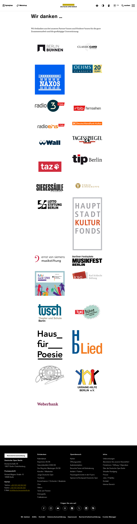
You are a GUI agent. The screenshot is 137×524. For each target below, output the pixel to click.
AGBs (34, 517)
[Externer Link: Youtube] (58, 508)
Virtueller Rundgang (110, 472)
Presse (105, 475)
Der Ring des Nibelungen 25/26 (48, 468)
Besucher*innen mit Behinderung (82, 468)
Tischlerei (40, 478)
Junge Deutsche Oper (45, 475)
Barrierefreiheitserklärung (89, 517)
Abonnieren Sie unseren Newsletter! (116, 462)
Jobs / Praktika (108, 478)
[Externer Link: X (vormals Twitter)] (79, 508)
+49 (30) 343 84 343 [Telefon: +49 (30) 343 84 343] (18, 485)
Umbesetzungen (109, 459)
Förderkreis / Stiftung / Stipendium (115, 465)
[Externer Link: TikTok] (72, 508)
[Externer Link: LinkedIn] (86, 508)
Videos (39, 488)
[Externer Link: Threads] (65, 508)
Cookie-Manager (109, 517)
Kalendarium (41, 459)
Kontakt (106, 481)
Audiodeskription (76, 465)
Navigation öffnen (133, 5)
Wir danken (25, 517)
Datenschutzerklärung (56, 517)
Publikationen (42, 497)
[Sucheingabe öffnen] (125, 5)
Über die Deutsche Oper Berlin (114, 468)
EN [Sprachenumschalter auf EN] (118, 5)
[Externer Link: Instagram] (51, 508)
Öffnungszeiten (75, 462)
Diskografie (41, 494)
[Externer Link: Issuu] (93, 508)
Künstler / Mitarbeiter (45, 472)
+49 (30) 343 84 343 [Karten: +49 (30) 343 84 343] (18, 488)
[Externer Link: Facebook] (44, 508)
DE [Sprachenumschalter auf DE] (115, 5)
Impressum (72, 517)
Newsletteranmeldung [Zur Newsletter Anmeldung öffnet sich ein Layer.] (16, 456)
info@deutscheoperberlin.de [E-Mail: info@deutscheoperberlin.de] (20, 490)
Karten (72, 459)
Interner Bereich (109, 484)
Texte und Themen (44, 491)
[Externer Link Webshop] (21, 5)
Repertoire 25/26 (43, 462)
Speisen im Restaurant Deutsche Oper (84, 478)
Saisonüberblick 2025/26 (46, 465)
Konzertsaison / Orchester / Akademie (51, 481)
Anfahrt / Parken (76, 472)
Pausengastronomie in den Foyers (82, 475)
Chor (39, 484)
